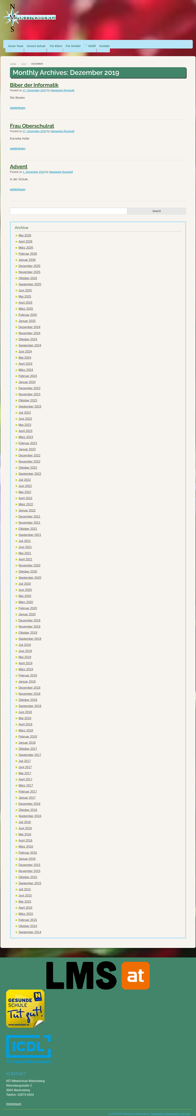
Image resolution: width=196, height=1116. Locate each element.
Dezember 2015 (29, 861)
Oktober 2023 (28, 396)
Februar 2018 (28, 732)
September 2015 (30, 879)
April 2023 (25, 427)
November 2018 (29, 690)
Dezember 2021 (29, 512)
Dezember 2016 (29, 800)
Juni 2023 (25, 415)
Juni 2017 (25, 763)
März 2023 (26, 433)
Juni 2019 (25, 647)
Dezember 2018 (29, 683)
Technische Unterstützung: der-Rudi (170, 1110)
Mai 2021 (25, 549)
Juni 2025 (25, 286)
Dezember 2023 (29, 384)
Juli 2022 (25, 476)
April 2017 (25, 775)
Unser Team (15, 44)
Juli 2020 (25, 580)
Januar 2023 (27, 445)
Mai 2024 (25, 353)
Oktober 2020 (28, 567)
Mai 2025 (25, 292)
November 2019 (29, 622)
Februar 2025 (28, 311)
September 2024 (30, 341)
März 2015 (26, 910)
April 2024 (25, 360)
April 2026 (25, 237)
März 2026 (26, 243)
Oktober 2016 (28, 806)
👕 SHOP (103, 44)
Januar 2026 (27, 256)
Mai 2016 (25, 830)
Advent (18, 163)
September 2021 (30, 531)
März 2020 (26, 598)
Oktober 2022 (28, 463)
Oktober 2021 (28, 525)
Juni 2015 (25, 891)
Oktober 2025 (28, 274)
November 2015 (29, 867)
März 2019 (26, 665)
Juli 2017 (25, 757)
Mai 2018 (25, 714)
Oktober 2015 (28, 873)
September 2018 (30, 702)
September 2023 (30, 402)
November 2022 (29, 457)
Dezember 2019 (29, 616)
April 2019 (25, 659)
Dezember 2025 (29, 262)
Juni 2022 (25, 482)
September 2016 (30, 812)
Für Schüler (83, 44)
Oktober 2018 (28, 696)
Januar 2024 (27, 378)
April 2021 (25, 555)
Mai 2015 (25, 897)
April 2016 (25, 836)
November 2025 (29, 268)
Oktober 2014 (28, 922)
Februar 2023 (28, 439)
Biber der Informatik (34, 81)
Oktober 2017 (28, 745)
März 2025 (26, 305)
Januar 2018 (27, 738)
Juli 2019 (25, 641)
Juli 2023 (25, 408)
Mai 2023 (25, 421)
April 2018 (25, 720)
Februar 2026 (28, 250)
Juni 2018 (25, 708)
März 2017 (26, 781)
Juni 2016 (25, 824)
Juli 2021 (25, 537)
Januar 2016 (27, 855)
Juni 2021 (25, 543)
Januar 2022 (27, 506)
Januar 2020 (27, 610)
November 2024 (29, 329)
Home (13, 60)
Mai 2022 (25, 488)
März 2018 (26, 726)
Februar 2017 (28, 787)
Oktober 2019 (28, 628)
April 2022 (25, 494)
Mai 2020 (25, 592)
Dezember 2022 (29, 451)
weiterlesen (17, 104)
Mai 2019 (25, 653)
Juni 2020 (25, 586)
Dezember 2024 (29, 323)
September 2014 (30, 928)
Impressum (13, 1100)
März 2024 (26, 366)
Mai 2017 (25, 769)
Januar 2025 (27, 317)
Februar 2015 (28, 916)
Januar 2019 (27, 677)
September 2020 (30, 573)
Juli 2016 (25, 818)
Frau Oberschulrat (32, 122)
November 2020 (29, 561)
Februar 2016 (28, 849)
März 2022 (26, 500)
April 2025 (25, 298)
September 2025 (30, 280)
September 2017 (30, 751)
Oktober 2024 (28, 335)
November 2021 (29, 518)
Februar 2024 (28, 372)
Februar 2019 (28, 671)
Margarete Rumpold (62, 86)
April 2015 (25, 904)
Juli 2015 (25, 885)
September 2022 (30, 470)
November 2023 (29, 390)
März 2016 (26, 842)
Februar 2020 (28, 604)
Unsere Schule (38, 44)
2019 (23, 60)
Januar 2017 (27, 794)
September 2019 (30, 635)
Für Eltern (64, 44)
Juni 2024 (25, 347)
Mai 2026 (25, 231)
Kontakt (120, 44)
